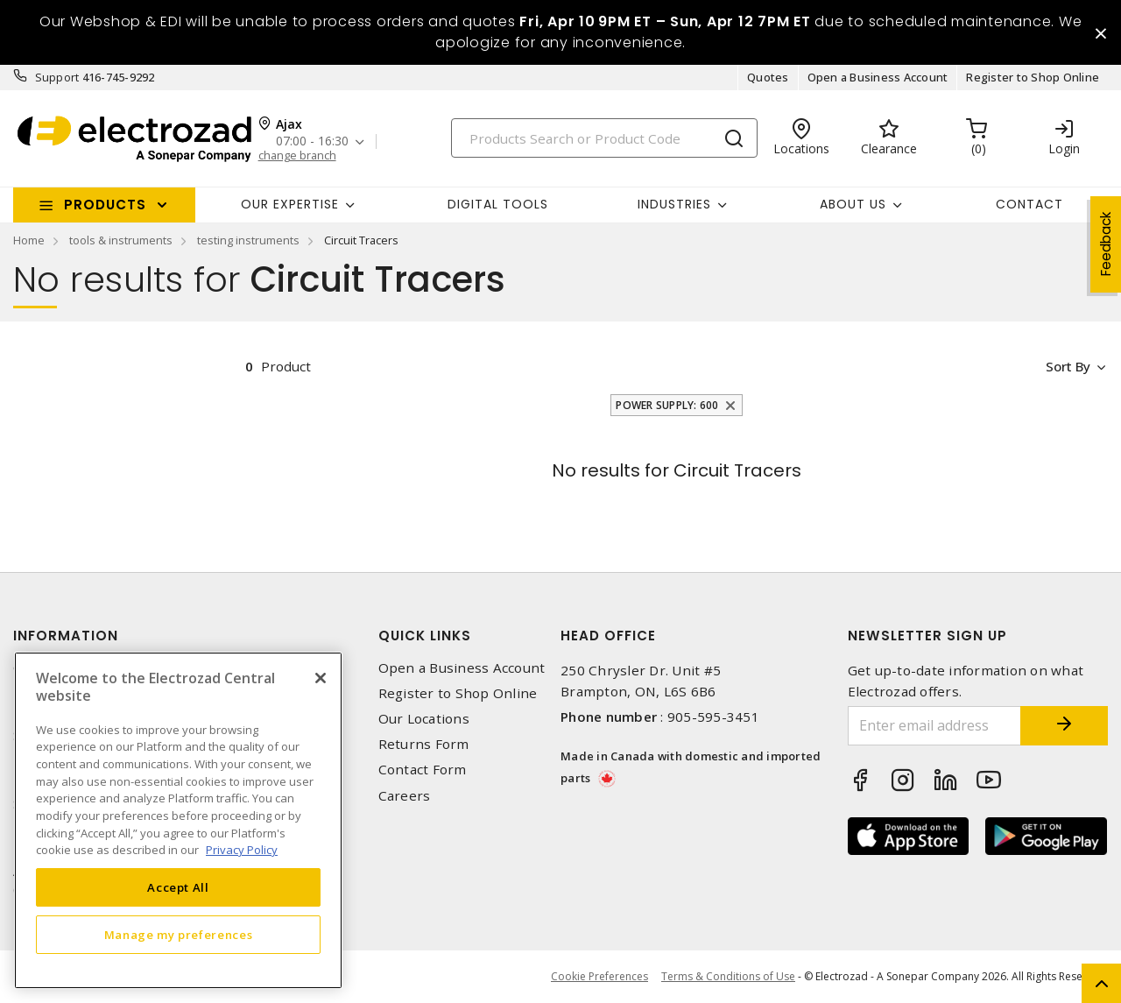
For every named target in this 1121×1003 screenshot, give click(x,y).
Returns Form (423, 744)
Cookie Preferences (599, 976)
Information (65, 635)
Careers (404, 796)
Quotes (768, 77)
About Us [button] (853, 204)
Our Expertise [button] (290, 204)
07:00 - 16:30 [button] (312, 141)
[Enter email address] (935, 725)
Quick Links (424, 635)
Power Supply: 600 (667, 405)
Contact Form (422, 770)
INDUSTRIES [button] (674, 204)
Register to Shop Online (1032, 77)
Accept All (178, 887)
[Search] (604, 138)
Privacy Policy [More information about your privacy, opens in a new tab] (242, 850)
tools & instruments (121, 240)
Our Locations (423, 718)
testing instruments (248, 240)
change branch (297, 155)
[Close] (320, 678)
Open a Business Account (877, 77)
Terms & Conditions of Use (728, 976)
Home (29, 240)
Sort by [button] (1067, 366)
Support (57, 77)
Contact (1029, 204)
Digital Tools (498, 204)
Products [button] (105, 204)
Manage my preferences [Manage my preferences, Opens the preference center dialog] (178, 935)
